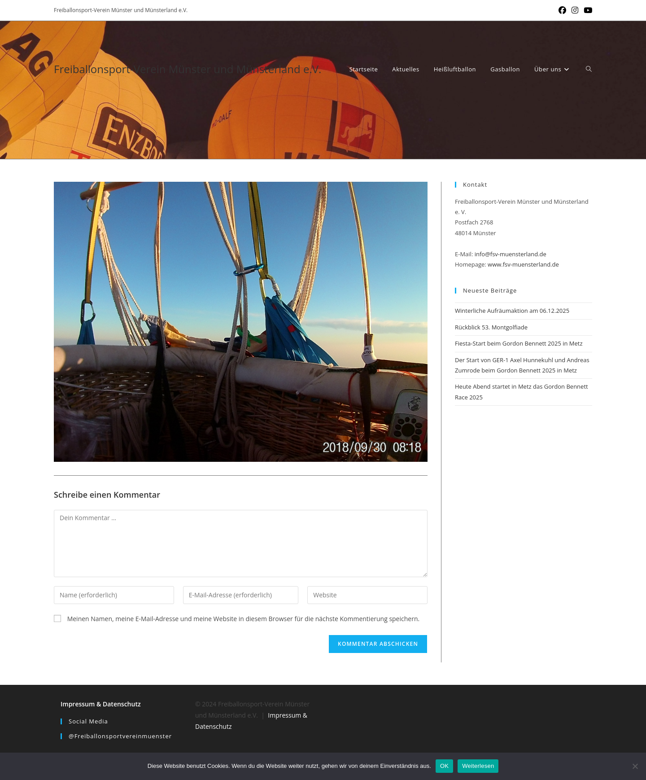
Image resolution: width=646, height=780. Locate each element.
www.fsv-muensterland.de (523, 264)
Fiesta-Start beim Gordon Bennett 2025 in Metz (519, 343)
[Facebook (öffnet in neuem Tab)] (562, 10)
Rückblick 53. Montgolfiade (491, 327)
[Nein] (634, 766)
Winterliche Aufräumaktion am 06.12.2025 (512, 311)
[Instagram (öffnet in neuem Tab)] (575, 10)
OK (444, 765)
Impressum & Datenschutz (101, 704)
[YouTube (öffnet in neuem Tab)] (586, 10)
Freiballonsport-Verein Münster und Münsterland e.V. (187, 68)
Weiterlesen (478, 765)
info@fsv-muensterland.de (510, 254)
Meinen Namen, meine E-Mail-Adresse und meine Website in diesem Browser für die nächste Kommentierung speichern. (243, 618)
